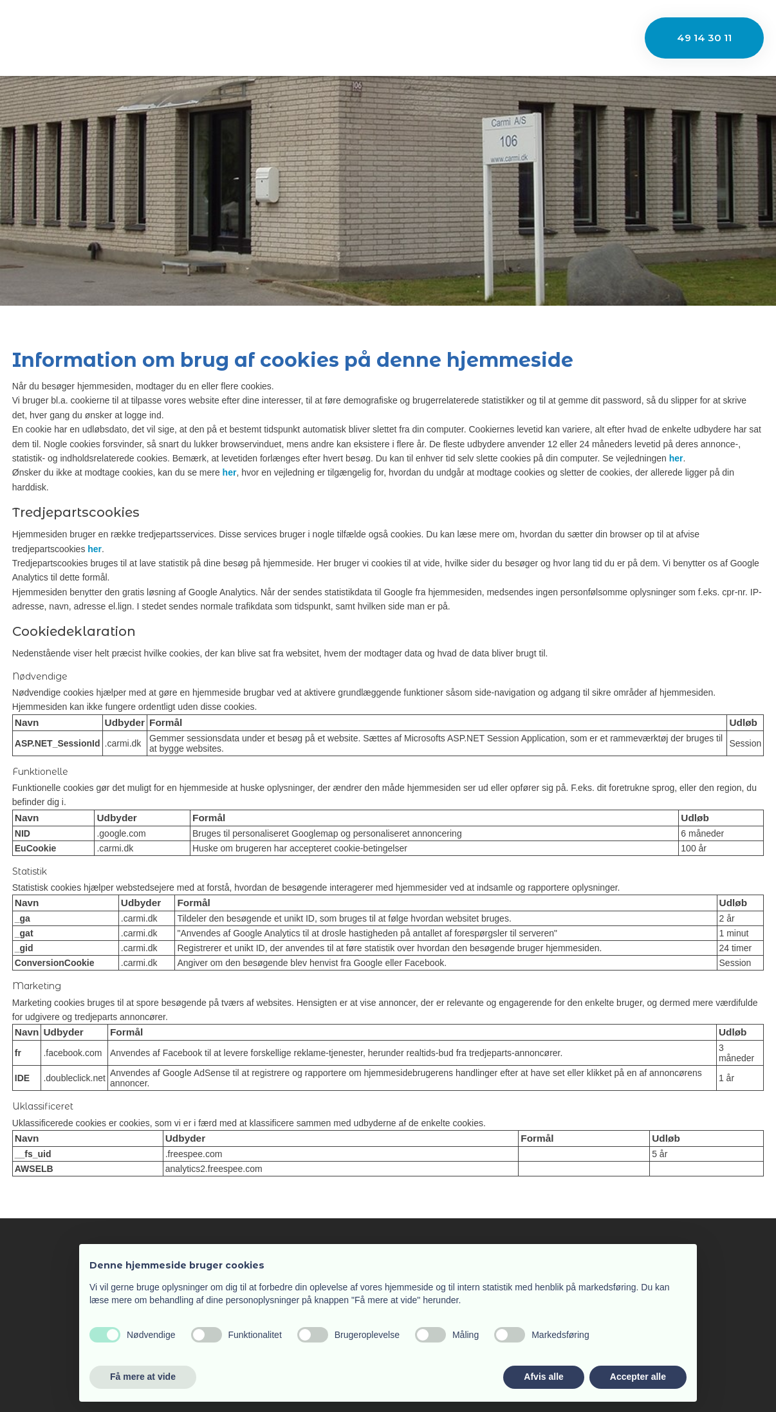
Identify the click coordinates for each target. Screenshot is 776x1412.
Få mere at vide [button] (143, 1376)
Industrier (346, 37)
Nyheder (491, 37)
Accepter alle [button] (638, 1376)
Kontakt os (564, 37)
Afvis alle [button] (543, 1376)
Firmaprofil (268, 37)
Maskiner (421, 37)
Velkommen (183, 37)
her (676, 458)
